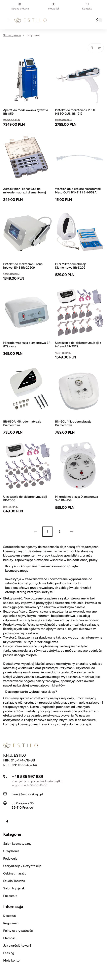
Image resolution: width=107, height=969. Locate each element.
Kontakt (87, 6)
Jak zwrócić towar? (17, 945)
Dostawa (9, 916)
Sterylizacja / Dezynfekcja (22, 866)
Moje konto (11, 960)
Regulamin (11, 923)
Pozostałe (10, 896)
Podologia (10, 858)
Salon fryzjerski (14, 888)
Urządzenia (33, 35)
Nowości (53, 6)
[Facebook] (7, 822)
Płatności (9, 938)
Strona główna (20, 6)
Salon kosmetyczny (17, 843)
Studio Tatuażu (14, 881)
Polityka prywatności (18, 931)
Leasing (8, 953)
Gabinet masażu (14, 873)
